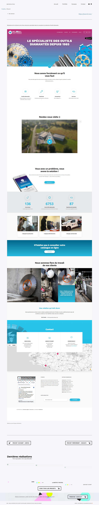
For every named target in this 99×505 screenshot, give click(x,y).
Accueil (56, 4)
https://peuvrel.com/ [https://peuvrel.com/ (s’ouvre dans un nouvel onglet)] (85, 14)
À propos (74, 4)
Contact (83, 4)
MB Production (11, 4)
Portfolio (64, 4)
